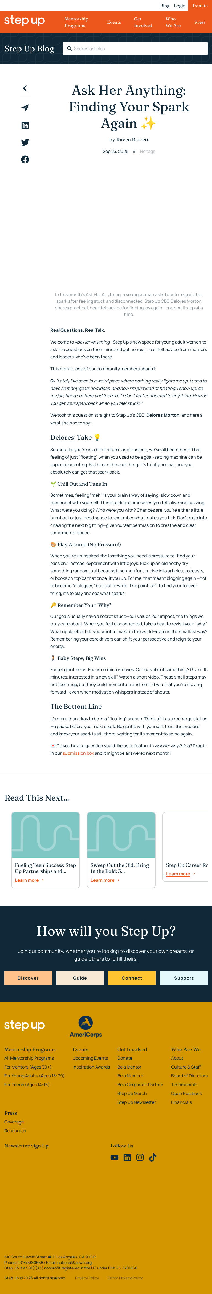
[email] (25, 108)
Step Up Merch (132, 1093)
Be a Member (130, 1076)
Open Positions (186, 1093)
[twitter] (25, 142)
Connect (132, 978)
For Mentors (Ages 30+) (28, 1067)
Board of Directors (189, 1076)
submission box (78, 753)
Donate (200, 5)
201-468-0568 (30, 1262)
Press (199, 22)
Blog (164, 5)
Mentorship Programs (76, 22)
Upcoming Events (90, 1058)
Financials (181, 1102)
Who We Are (173, 22)
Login (180, 5)
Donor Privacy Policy (125, 1277)
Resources (15, 1131)
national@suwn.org (74, 1262)
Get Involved (143, 22)
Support (184, 978)
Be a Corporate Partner (140, 1085)
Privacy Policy (87, 1277)
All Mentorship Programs (29, 1058)
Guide (80, 978)
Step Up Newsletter (136, 1102)
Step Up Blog (29, 48)
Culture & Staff (186, 1067)
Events (114, 22)
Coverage (14, 1122)
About (177, 1058)
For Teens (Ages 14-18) (27, 1085)
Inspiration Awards (91, 1067)
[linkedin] (25, 125)
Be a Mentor (129, 1067)
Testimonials (184, 1085)
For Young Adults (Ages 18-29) (34, 1076)
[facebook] (25, 159)
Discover (28, 978)
